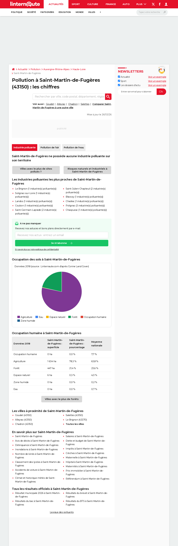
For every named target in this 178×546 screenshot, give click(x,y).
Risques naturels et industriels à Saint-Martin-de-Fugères (87, 170)
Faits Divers (47, 12)
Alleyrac (61, 104)
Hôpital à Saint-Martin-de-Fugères (84, 462)
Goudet (50, 104)
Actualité (22, 69)
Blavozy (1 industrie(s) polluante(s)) (84, 196)
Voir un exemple (157, 76)
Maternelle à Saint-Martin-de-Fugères (86, 457)
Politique (16, 12)
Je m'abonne (59, 243)
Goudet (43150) (23, 415)
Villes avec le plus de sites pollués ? (36, 170)
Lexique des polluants (62, 512)
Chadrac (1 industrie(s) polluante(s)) (84, 201)
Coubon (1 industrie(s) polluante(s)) (34, 205)
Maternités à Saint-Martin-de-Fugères (86, 466)
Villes (91, 12)
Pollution (35, 69)
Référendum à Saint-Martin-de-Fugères (87, 478)
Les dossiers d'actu (129, 85)
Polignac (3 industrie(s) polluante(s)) (85, 205)
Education (65, 12)
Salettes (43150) (74, 415)
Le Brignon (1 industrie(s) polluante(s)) (35, 188)
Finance (111, 4)
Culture (92, 4)
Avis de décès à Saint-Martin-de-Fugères (37, 440)
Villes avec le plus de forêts (62, 399)
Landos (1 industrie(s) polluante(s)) (33, 201)
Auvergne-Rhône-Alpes (56, 69)
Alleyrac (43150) (23, 419)
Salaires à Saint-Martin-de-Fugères (84, 436)
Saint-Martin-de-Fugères (28, 436)
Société (31, 12)
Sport (76, 4)
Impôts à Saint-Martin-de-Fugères (84, 448)
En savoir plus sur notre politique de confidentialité (37, 249)
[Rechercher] (152, 12)
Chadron (73, 104)
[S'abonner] (142, 91)
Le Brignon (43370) (76, 419)
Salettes (85, 104)
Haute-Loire (79, 69)
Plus (141, 4)
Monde (80, 12)
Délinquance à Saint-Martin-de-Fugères (36, 445)
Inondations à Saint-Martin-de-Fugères (36, 449)
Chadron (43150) (24, 424)
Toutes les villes (75, 424)
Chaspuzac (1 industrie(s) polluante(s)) (86, 209)
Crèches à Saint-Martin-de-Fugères (85, 453)
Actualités (56, 4)
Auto (126, 4)
